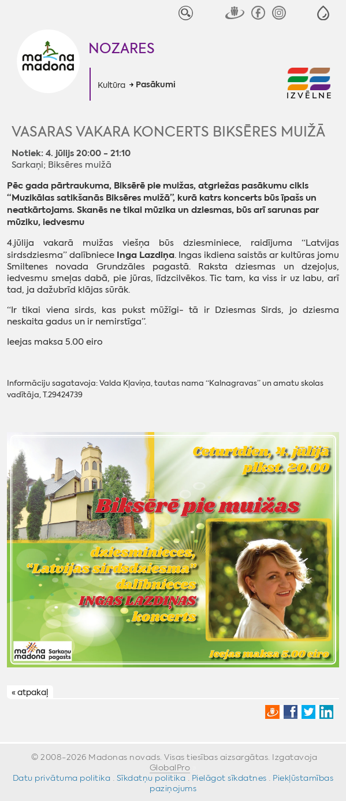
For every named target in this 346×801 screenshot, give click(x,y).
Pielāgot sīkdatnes (229, 778)
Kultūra (111, 85)
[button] (323, 13)
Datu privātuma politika (62, 778)
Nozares (121, 48)
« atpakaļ (30, 692)
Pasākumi (156, 85)
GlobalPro (170, 767)
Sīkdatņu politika (151, 778)
